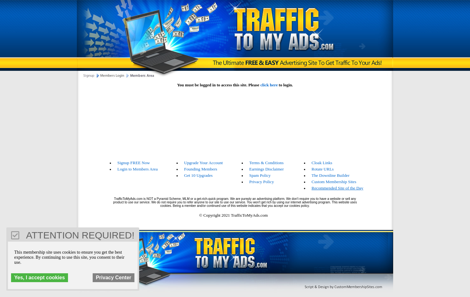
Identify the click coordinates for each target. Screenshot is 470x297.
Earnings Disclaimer (266, 169)
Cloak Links (322, 162)
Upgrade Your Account (203, 162)
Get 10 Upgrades (198, 175)
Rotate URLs (323, 169)
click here (269, 85)
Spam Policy (260, 175)
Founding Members (200, 169)
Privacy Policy (261, 181)
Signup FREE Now (133, 162)
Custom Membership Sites (334, 181)
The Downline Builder (330, 175)
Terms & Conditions (266, 162)
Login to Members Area (137, 169)
